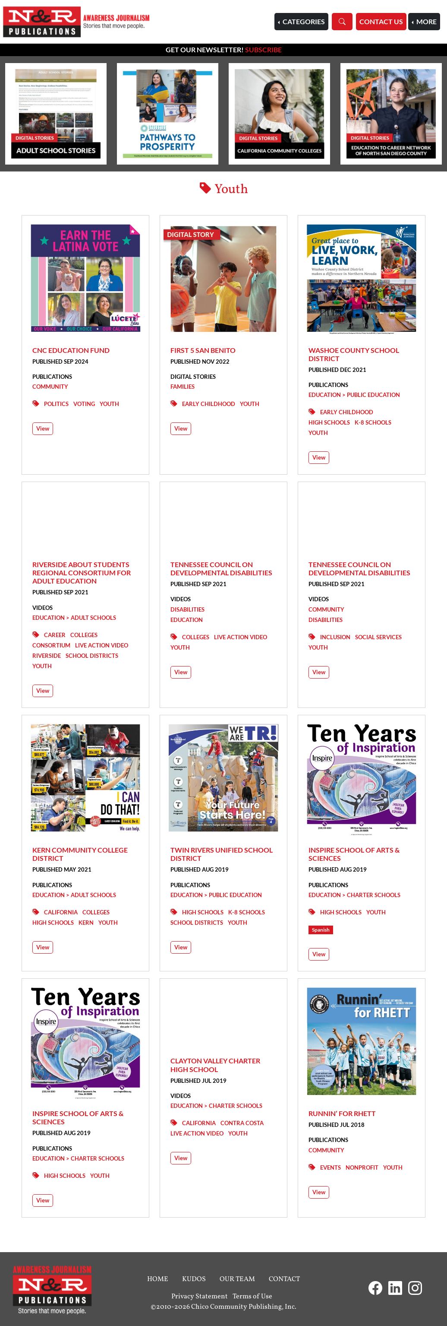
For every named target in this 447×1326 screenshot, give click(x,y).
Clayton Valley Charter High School (215, 1064)
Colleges (84, 634)
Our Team (237, 1279)
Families (182, 386)
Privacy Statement (199, 1296)
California (61, 912)
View (42, 428)
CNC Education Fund (71, 350)
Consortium (51, 645)
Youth (109, 403)
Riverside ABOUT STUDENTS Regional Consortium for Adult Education (81, 572)
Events (330, 1167)
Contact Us (381, 21)
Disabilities (187, 609)
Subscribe (263, 49)
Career (55, 634)
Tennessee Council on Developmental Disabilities (221, 568)
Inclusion (335, 637)
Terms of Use (252, 1296)
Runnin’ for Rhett (342, 1113)
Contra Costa (242, 1123)
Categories (303, 21)
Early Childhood (208, 403)
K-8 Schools (373, 422)
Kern (86, 922)
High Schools (329, 422)
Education (186, 619)
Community (50, 386)
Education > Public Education (354, 394)
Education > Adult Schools (74, 617)
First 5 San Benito (203, 350)
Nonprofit (362, 1167)
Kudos (194, 1279)
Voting (84, 403)
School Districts (92, 655)
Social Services (378, 637)
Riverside (46, 655)
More (426, 21)
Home (157, 1279)
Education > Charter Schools (354, 894)
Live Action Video (101, 645)
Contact (284, 1279)
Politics (56, 403)
